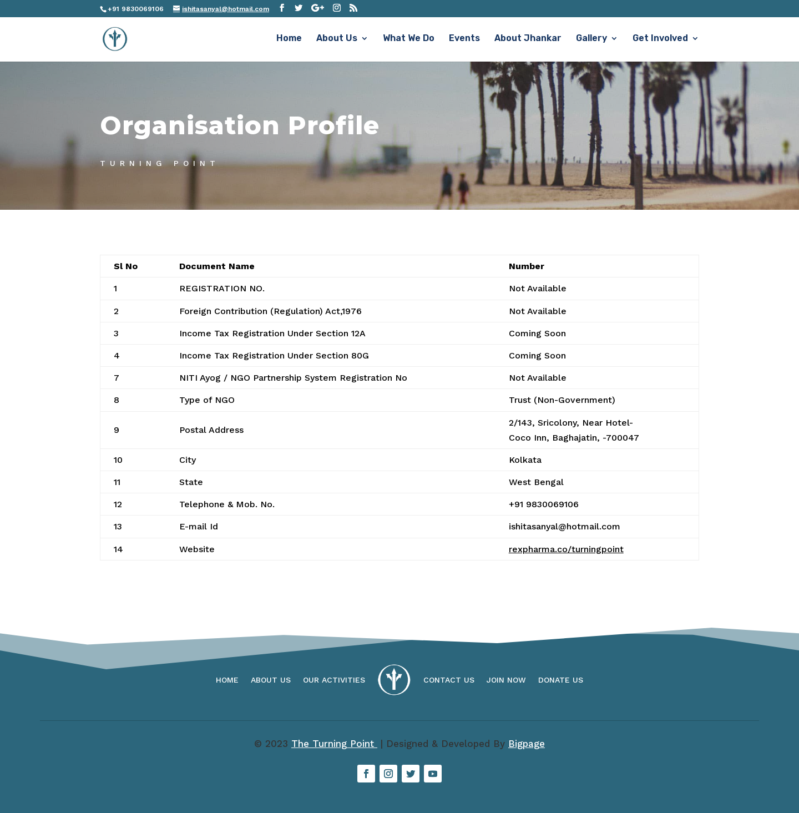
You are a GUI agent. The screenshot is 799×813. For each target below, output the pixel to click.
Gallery (591, 40)
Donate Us (560, 679)
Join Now (506, 679)
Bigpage (526, 743)
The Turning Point (334, 743)
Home (289, 40)
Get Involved (660, 40)
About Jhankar (528, 40)
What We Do (408, 40)
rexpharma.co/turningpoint (566, 549)
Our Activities (334, 679)
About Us (336, 40)
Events (464, 40)
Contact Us (448, 679)
